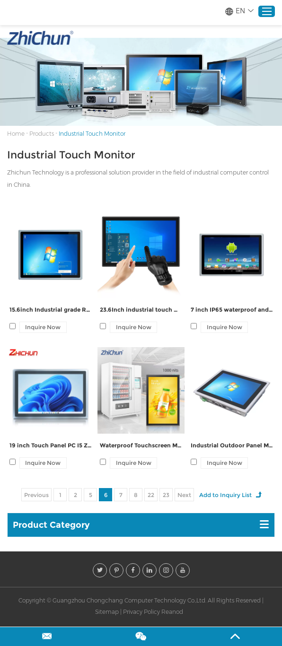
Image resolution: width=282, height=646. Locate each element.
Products (41, 133)
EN (239, 11)
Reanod (172, 611)
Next (184, 494)
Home (16, 133)
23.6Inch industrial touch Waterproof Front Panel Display (141, 309)
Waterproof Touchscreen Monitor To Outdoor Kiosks (141, 445)
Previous (36, 494)
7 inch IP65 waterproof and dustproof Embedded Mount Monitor (232, 309)
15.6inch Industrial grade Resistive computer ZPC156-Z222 (50, 309)
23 (166, 494)
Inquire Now (43, 327)
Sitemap (107, 611)
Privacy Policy (141, 611)
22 (151, 494)
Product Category (51, 525)
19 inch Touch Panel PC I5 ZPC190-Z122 (50, 445)
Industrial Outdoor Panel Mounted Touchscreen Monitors (232, 445)
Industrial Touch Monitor (92, 133)
